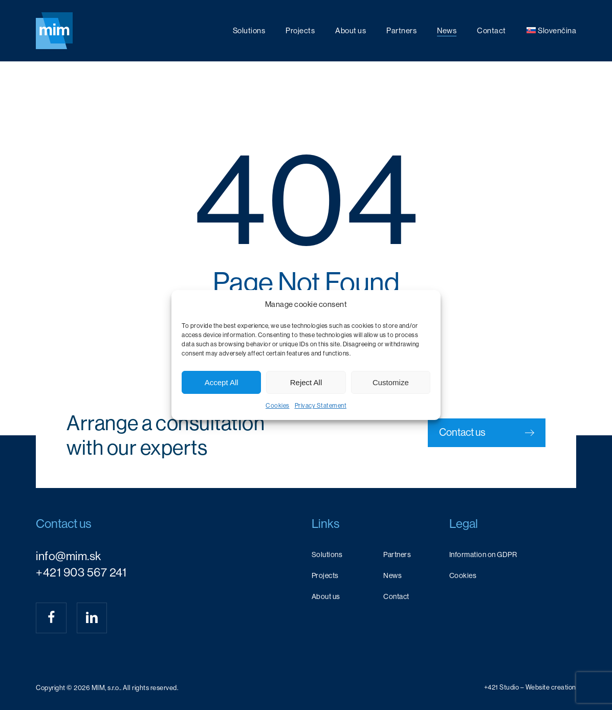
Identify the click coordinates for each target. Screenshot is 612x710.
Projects (325, 575)
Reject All (306, 382)
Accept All (221, 382)
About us (326, 596)
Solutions (327, 554)
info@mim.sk (68, 556)
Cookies (278, 405)
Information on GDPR (483, 554)
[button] (486, 432)
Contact (396, 596)
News (392, 575)
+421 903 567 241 (81, 572)
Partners (397, 554)
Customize (391, 382)
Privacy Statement (321, 405)
